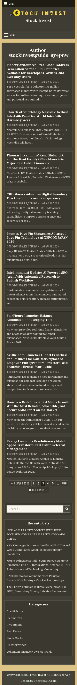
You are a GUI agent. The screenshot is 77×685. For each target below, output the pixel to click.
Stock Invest (38, 20)
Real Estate (14, 631)
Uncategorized (16, 644)
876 (64, 483)
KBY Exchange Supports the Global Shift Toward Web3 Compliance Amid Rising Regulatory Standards (38, 550)
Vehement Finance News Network (29, 651)
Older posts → (38, 490)
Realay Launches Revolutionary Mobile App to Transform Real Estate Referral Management (36, 445)
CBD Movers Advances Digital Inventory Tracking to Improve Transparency (37, 196)
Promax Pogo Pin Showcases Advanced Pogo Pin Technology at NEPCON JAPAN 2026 (37, 238)
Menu (11, 4)
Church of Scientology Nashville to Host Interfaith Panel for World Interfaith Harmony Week (37, 116)
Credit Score (15, 611)
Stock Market (15, 638)
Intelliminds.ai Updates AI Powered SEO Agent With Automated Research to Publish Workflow (37, 277)
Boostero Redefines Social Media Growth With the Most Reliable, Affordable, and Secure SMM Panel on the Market (38, 406)
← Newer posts (19, 483)
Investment (14, 624)
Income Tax (14, 618)
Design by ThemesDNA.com (38, 680)
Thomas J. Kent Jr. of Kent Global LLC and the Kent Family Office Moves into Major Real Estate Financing (35, 159)
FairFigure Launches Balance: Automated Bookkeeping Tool (30, 318)
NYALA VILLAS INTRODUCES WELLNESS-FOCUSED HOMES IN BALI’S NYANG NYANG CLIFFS (36, 534)
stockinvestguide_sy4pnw (22, 82)
